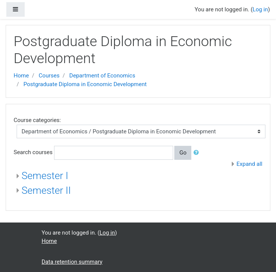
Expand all (249, 164)
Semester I (45, 175)
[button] (198, 153)
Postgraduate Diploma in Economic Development (85, 84)
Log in (260, 9)
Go (182, 152)
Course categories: (37, 120)
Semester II (46, 190)
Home (21, 75)
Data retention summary (72, 261)
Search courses (33, 152)
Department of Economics (102, 75)
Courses (49, 75)
